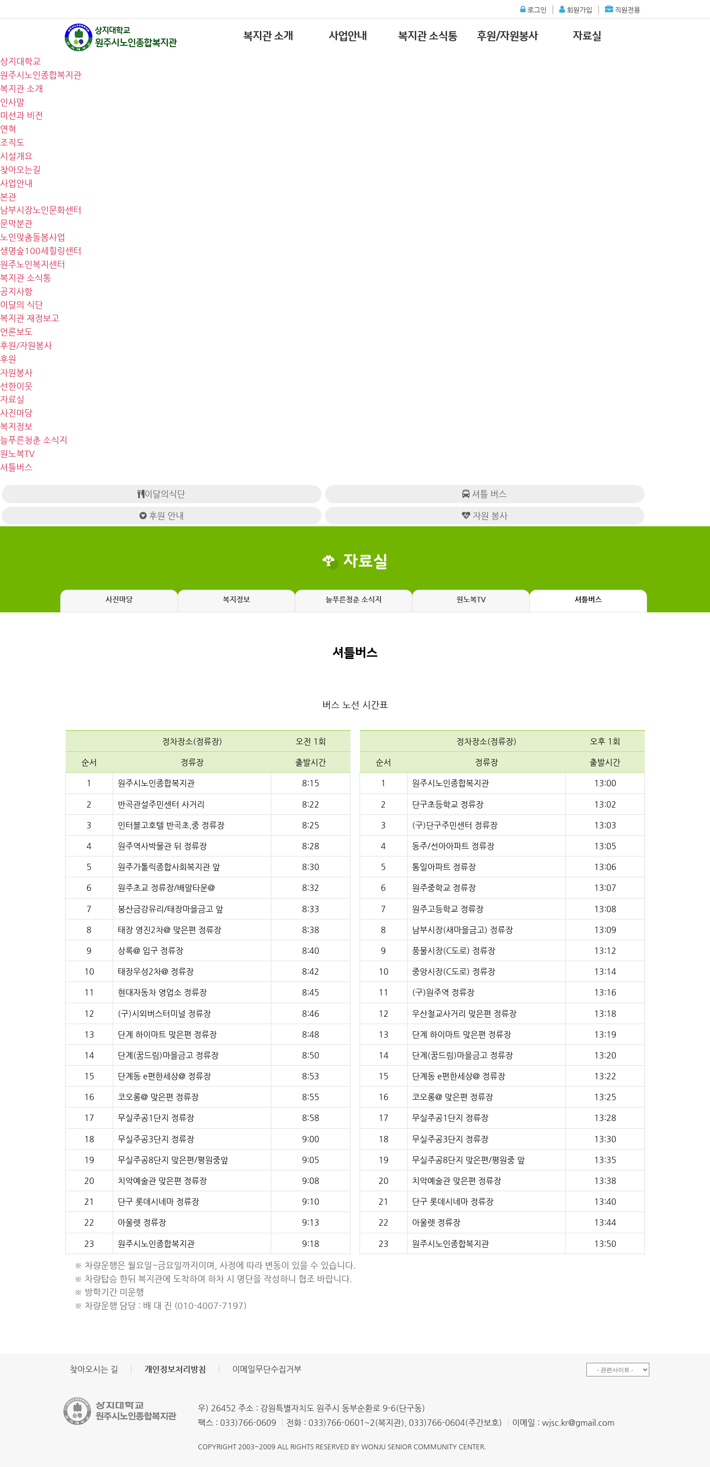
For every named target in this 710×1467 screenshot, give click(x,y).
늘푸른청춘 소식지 (33, 440)
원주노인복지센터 (32, 264)
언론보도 (16, 332)
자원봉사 (16, 372)
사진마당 (16, 413)
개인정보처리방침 (175, 1369)
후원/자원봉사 (507, 36)
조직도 (12, 142)
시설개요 (16, 156)
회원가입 (575, 7)
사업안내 (348, 36)
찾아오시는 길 (94, 1369)
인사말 (12, 102)
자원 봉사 (485, 515)
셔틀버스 (16, 467)
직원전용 (622, 7)
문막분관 (16, 223)
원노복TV (17, 453)
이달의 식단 (21, 304)
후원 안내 (161, 515)
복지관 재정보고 (29, 318)
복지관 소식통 (427, 36)
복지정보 (16, 426)
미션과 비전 (21, 115)
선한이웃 (16, 386)
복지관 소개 (268, 36)
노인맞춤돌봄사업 (32, 237)
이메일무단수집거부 (267, 1369)
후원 (8, 359)
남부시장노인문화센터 (41, 210)
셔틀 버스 (484, 494)
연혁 (8, 129)
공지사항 (16, 291)
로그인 (533, 7)
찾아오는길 (20, 169)
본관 (8, 197)
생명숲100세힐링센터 (41, 250)
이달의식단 (161, 494)
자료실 (587, 36)
